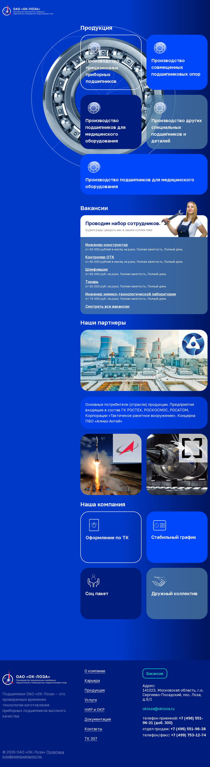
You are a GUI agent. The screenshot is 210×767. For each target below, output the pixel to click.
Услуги (90, 700)
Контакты (93, 729)
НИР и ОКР (94, 709)
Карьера (92, 680)
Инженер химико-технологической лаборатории (130, 294)
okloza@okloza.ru (159, 708)
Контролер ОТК (99, 257)
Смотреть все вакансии (107, 306)
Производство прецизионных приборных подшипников (102, 71)
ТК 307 (90, 738)
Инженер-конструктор (106, 244)
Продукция (94, 690)
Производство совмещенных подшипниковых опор (175, 67)
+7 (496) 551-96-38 (188, 729)
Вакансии (154, 673)
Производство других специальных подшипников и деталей (176, 130)
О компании (94, 671)
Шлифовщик (96, 269)
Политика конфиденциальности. (33, 754)
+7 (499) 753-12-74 (188, 735)
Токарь (91, 281)
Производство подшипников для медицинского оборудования (105, 130)
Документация (97, 719)
